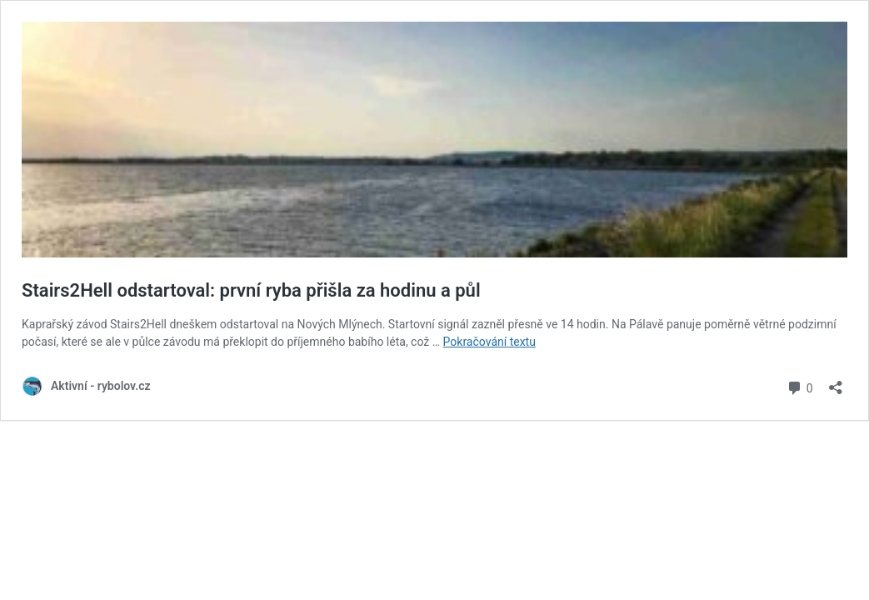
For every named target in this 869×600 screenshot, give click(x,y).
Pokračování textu (489, 341)
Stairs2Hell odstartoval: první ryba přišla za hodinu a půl (251, 290)
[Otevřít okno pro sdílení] (835, 382)
